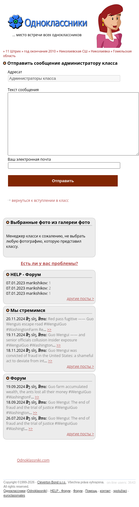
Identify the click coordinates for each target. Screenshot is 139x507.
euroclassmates (14, 495)
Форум (77, 491)
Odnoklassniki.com (33, 460)
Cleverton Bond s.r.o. (51, 482)
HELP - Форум (60, 491)
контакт (105, 491)
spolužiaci (120, 491)
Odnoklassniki (37, 491)
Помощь (91, 491)
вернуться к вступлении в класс (40, 200)
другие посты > (80, 298)
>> (49, 329)
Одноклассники (14, 491)
